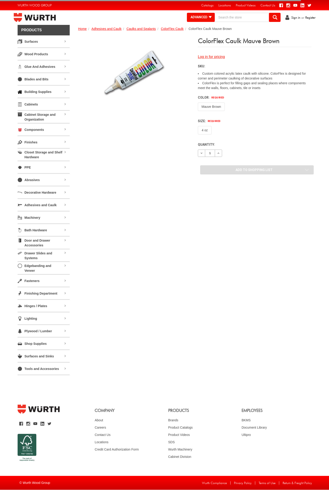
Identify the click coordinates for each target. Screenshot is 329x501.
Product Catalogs (180, 438)
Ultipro (246, 446)
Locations (101, 453)
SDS (171, 453)
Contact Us (102, 446)
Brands (173, 431)
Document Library (254, 438)
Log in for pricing (211, 68)
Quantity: (206, 156)
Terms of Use (267, 494)
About (99, 431)
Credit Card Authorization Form (117, 460)
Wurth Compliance (214, 494)
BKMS (246, 431)
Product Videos (179, 446)
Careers (100, 438)
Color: (211, 109)
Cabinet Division (179, 468)
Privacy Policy (243, 494)
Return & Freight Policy (297, 494)
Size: (209, 132)
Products (31, 41)
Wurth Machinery (180, 460)
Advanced (197, 23)
